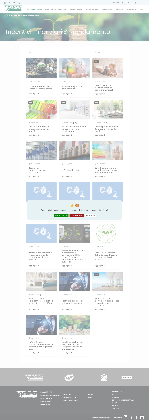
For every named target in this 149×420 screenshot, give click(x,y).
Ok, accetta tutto (61, 215)
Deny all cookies (77, 215)
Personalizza (90, 215)
